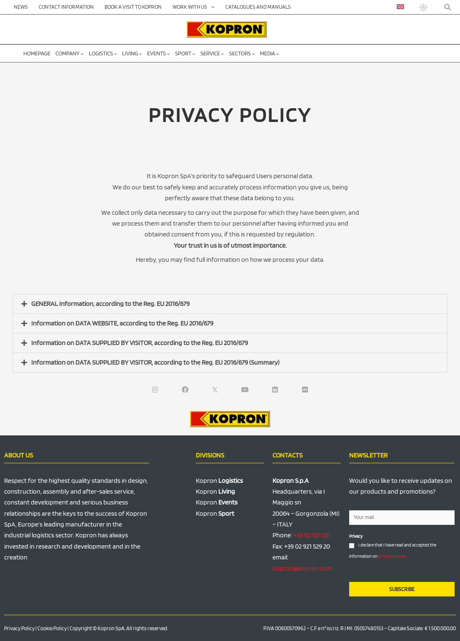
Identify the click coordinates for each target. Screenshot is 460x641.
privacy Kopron (392, 556)
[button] (448, 7)
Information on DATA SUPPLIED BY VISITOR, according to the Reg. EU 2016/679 (139, 343)
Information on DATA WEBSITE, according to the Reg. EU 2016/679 (122, 323)
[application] (211, 7)
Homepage (36, 53)
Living (132, 53)
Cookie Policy (52, 628)
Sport (185, 53)
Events (158, 53)
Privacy (355, 536)
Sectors (242, 53)
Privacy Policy (19, 628)
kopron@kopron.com (302, 568)
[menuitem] (400, 6)
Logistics (103, 53)
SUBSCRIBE (402, 589)
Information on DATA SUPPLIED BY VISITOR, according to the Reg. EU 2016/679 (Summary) (155, 362)
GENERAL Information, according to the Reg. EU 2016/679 (110, 304)
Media (269, 53)
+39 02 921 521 (311, 535)
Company (69, 53)
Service (212, 53)
